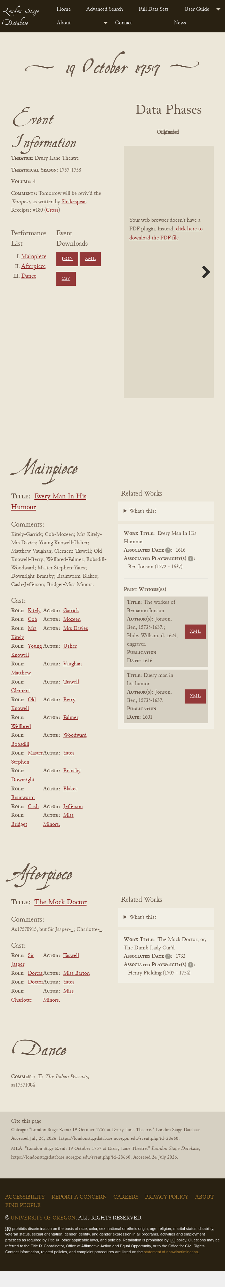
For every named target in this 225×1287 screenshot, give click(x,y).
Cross (52, 210)
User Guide (196, 9)
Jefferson (73, 822)
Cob (32, 635)
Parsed (186, 148)
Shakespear (74, 202)
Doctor (35, 998)
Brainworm (23, 813)
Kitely (34, 626)
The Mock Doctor (60, 918)
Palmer (70, 733)
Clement (20, 706)
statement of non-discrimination (171, 1267)
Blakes (70, 804)
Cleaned (148, 148)
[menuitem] (66, 9)
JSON (67, 258)
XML (90, 258)
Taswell (71, 698)
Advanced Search (104, 9)
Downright (22, 795)
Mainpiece (33, 257)
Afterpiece (33, 266)
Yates (68, 769)
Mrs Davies (75, 644)
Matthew (21, 689)
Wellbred (21, 742)
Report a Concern (79, 1213)
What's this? (142, 527)
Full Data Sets (154, 9)
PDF (148, 132)
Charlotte (21, 1016)
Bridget (19, 840)
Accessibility (25, 1213)
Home (64, 9)
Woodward (75, 751)
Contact (123, 23)
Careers (125, 1213)
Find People (23, 1221)
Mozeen (72, 635)
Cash (33, 822)
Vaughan (72, 680)
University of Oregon (42, 1234)
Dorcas (35, 989)
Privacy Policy (166, 1213)
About (64, 23)
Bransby (72, 787)
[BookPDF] (169, 287)
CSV (66, 278)
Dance (28, 276)
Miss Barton (76, 989)
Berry (69, 715)
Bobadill (20, 760)
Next (203, 287)
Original (186, 132)
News (180, 23)
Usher (70, 662)
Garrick (71, 626)
